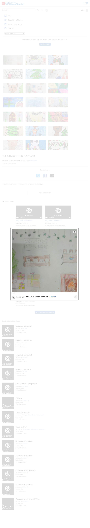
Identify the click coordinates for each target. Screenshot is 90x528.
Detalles (53, 75)
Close (75, 75)
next (61, 40)
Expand (74, 10)
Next (19, 75)
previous (28, 40)
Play (14, 76)
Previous (17, 75)
